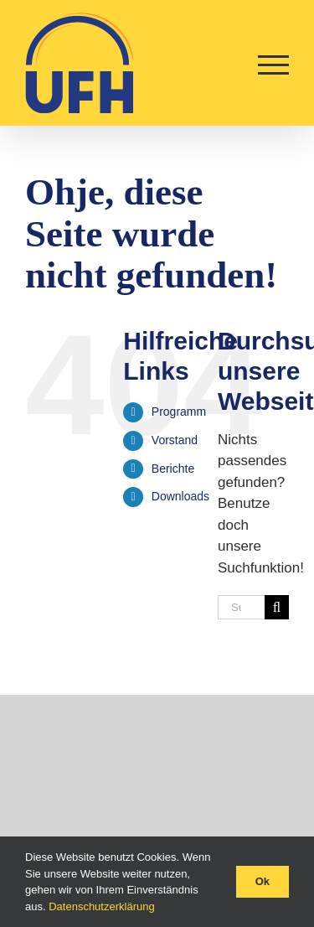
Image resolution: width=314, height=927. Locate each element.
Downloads (180, 496)
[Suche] (277, 607)
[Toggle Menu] (273, 65)
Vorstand (175, 440)
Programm (179, 411)
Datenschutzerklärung (101, 906)
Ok (262, 881)
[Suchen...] (241, 607)
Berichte (173, 468)
